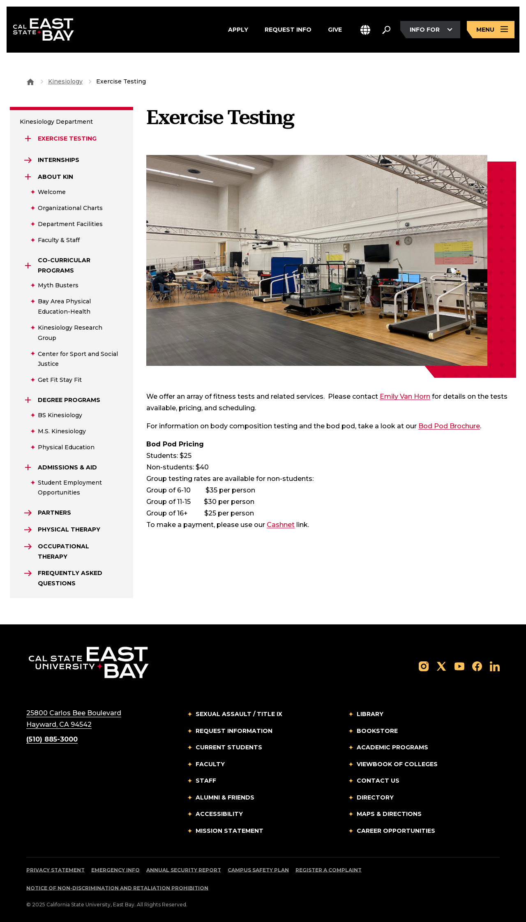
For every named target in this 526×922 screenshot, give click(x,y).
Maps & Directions (389, 814)
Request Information (234, 731)
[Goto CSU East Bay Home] (30, 81)
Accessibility (219, 814)
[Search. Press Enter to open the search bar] (386, 29)
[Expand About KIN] (28, 177)
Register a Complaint (328, 870)
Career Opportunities (396, 830)
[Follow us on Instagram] (424, 666)
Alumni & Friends (225, 797)
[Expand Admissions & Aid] (28, 467)
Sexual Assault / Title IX (239, 714)
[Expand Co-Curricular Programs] (28, 265)
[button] (365, 29)
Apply (238, 29)
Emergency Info (115, 870)
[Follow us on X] (441, 666)
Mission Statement (229, 830)
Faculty (210, 764)
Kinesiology (65, 81)
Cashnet (281, 525)
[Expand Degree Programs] (28, 400)
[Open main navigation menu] (490, 30)
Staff (206, 780)
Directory (375, 797)
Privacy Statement (55, 870)
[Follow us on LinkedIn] (495, 666)
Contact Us (378, 780)
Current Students (229, 747)
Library (370, 714)
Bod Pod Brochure (449, 426)
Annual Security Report (183, 870)
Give (335, 29)
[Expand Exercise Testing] (28, 138)
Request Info (288, 29)
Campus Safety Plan (258, 870)
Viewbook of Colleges (397, 764)
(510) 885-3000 (52, 739)
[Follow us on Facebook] (477, 666)
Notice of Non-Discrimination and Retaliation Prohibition (117, 888)
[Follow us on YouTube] (459, 666)
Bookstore (377, 731)
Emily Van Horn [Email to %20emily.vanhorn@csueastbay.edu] (405, 396)
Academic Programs (392, 747)
